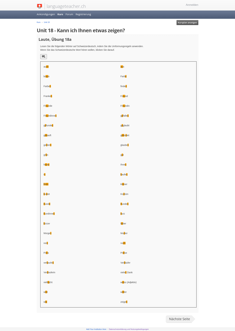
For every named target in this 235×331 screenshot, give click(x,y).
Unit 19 (46, 22)
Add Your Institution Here (96, 329)
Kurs (60, 14)
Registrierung (83, 14)
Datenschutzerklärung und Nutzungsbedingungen (129, 329)
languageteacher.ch (66, 6)
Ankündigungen (46, 14)
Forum (69, 14)
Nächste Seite (179, 319)
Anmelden (192, 4)
